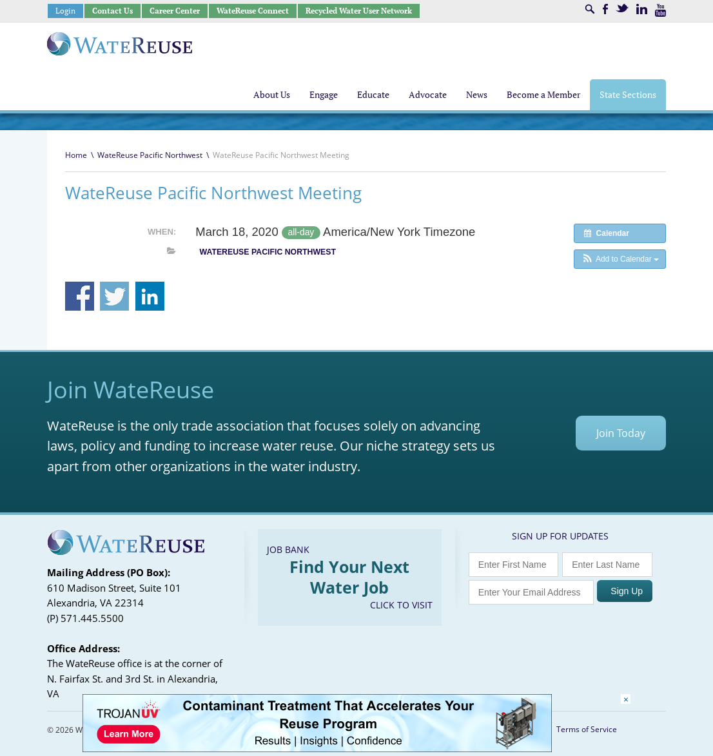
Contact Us (112, 10)
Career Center (175, 10)
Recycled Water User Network (359, 10)
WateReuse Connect (253, 10)
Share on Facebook (79, 296)
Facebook (605, 9)
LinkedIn (641, 9)
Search (590, 9)
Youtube (660, 10)
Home (76, 155)
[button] (619, 259)
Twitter (622, 8)
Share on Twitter (114, 296)
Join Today (620, 433)
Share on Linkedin (149, 296)
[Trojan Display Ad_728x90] (317, 748)
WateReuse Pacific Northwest (149, 155)
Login (65, 10)
